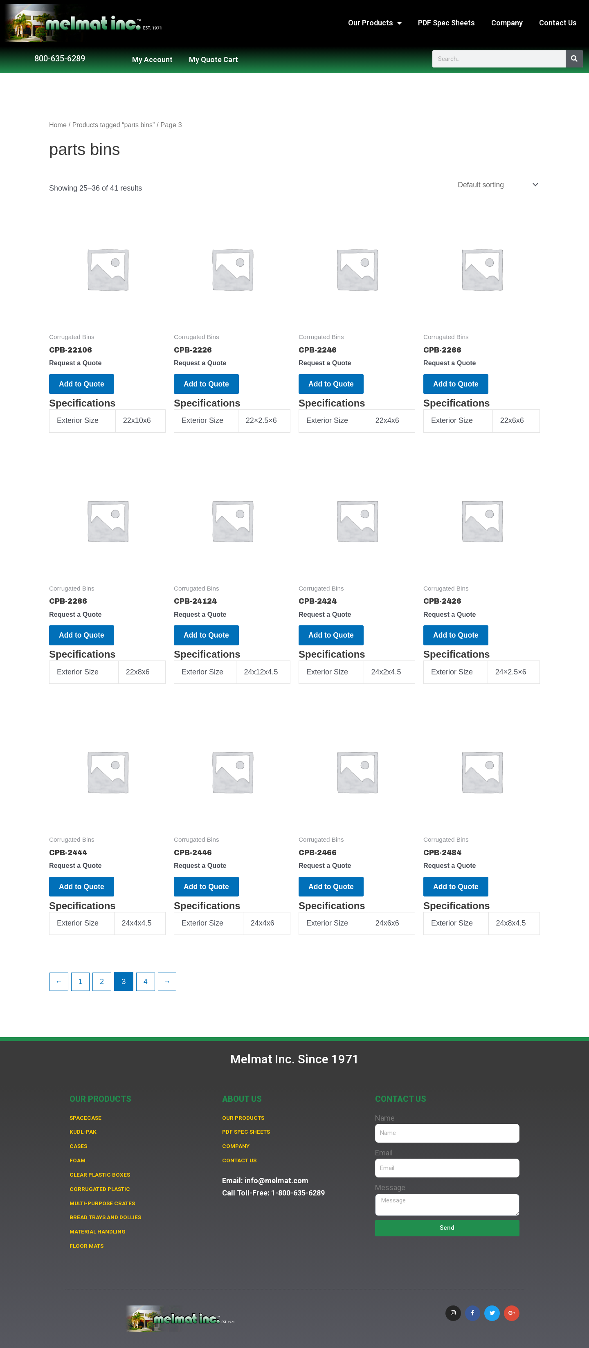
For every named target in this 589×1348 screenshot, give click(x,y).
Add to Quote (84, 385)
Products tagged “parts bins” (115, 125)
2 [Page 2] (103, 989)
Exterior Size (78, 423)
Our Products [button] (375, 23)
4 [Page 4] (148, 989)
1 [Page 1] (81, 989)
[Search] (574, 58)
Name (385, 1114)
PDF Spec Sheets (446, 22)
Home (58, 125)
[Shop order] (496, 185)
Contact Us (558, 22)
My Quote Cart (213, 59)
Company (507, 22)
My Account (152, 59)
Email (384, 1149)
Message (390, 1184)
